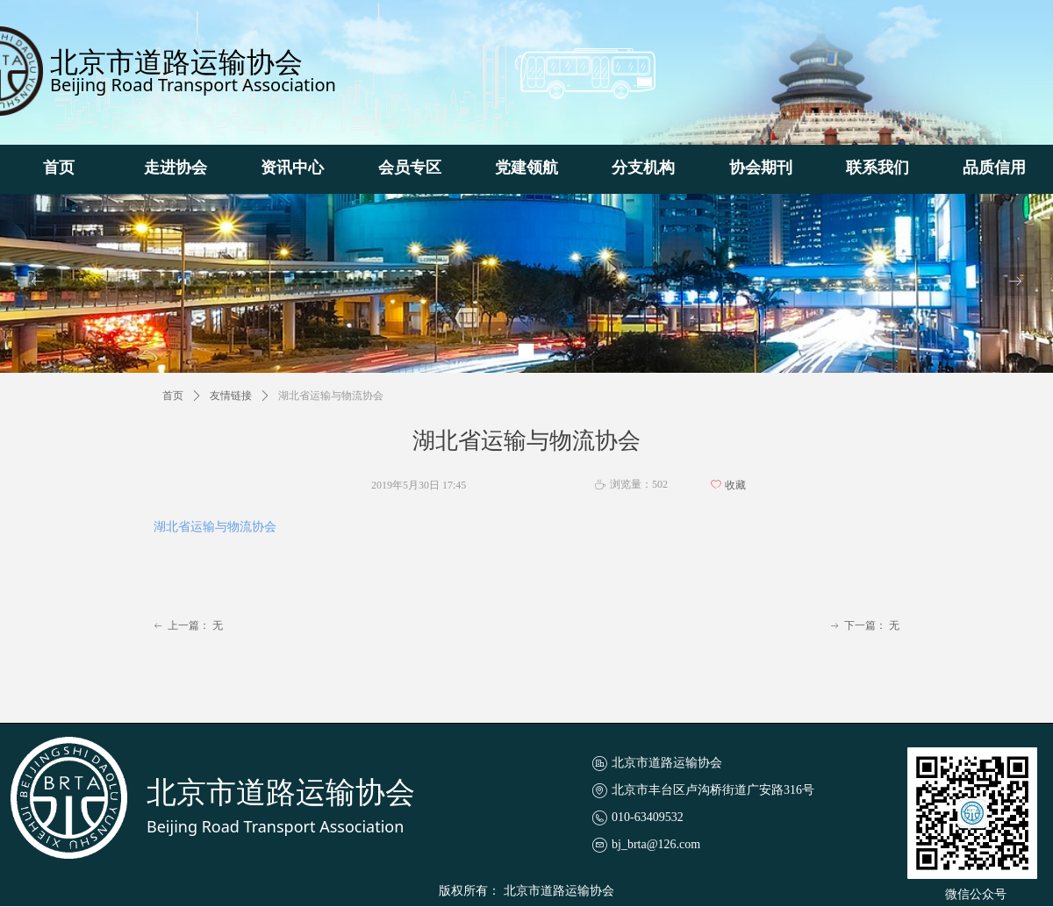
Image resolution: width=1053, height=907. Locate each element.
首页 (172, 395)
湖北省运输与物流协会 (215, 526)
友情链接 (231, 395)
